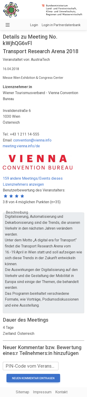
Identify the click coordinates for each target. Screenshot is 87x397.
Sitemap (22, 392)
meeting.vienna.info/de (21, 146)
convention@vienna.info (32, 140)
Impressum (42, 392)
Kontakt (61, 392)
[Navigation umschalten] (8, 25)
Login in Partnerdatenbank (61, 25)
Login (34, 25)
